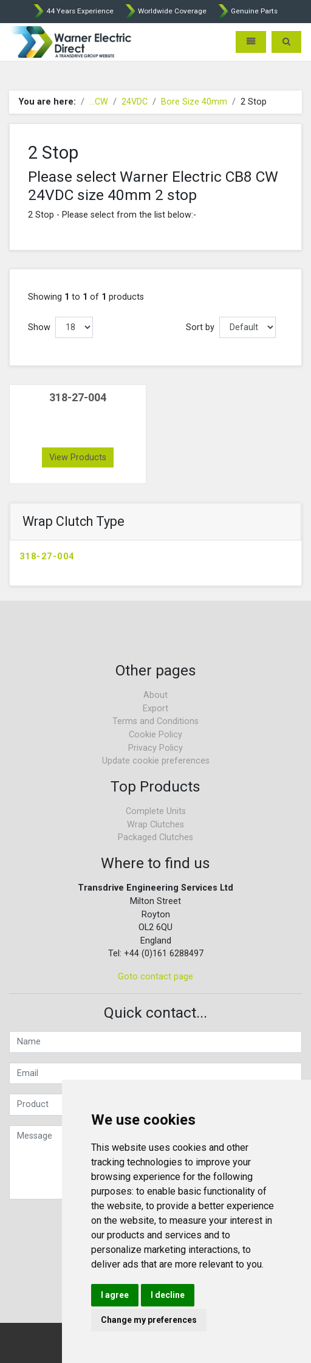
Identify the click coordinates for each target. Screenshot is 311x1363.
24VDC (134, 102)
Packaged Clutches (155, 837)
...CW (98, 102)
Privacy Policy (155, 748)
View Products (77, 457)
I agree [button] (115, 1295)
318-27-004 (46, 556)
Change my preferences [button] (149, 1320)
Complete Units (156, 811)
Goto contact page (155, 976)
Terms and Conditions (155, 721)
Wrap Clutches (155, 825)
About (155, 695)
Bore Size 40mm (194, 102)
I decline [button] (168, 1295)
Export (155, 708)
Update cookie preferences (156, 761)
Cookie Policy (155, 735)
